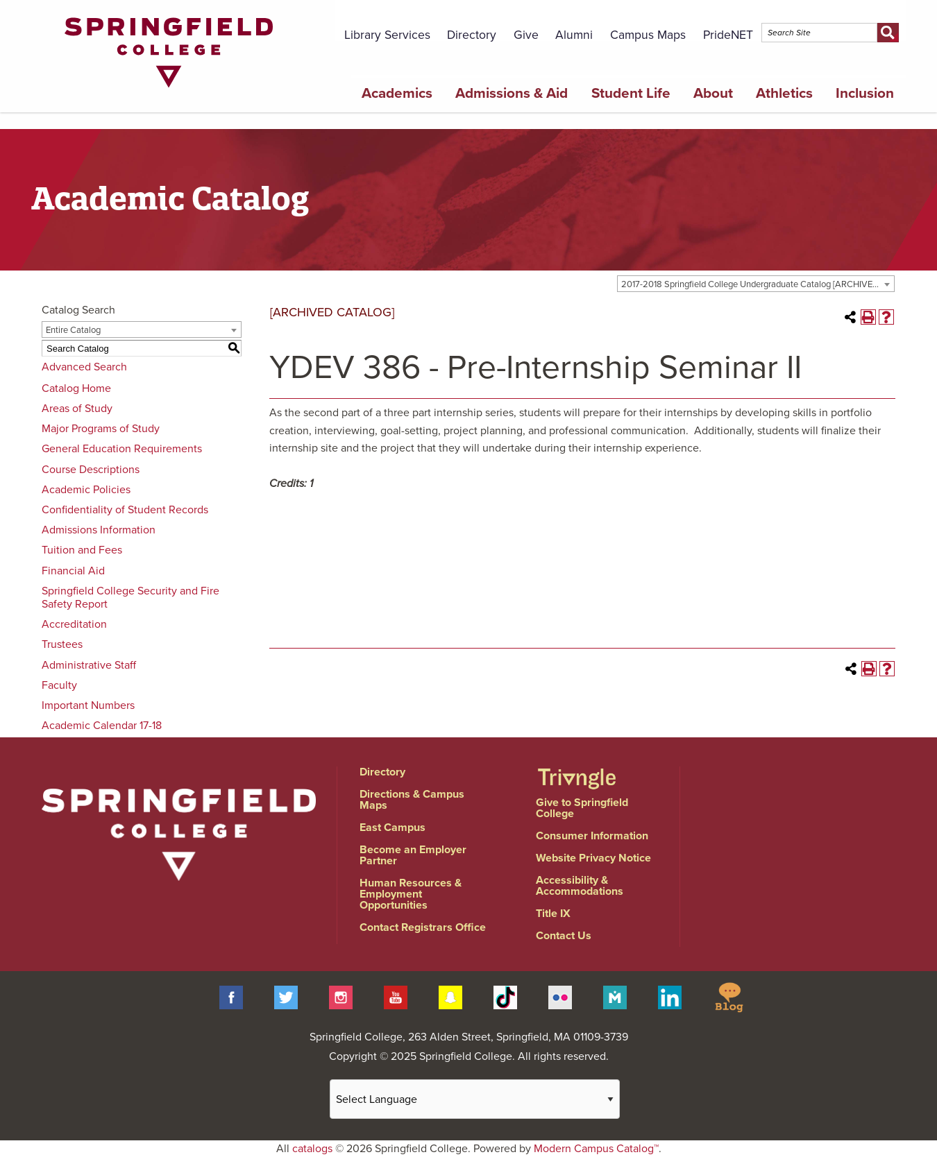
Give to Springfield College (582, 808)
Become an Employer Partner (413, 855)
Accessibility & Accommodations (579, 885)
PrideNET (728, 35)
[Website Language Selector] (475, 1099)
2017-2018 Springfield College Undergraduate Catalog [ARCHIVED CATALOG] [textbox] (757, 284)
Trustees (62, 644)
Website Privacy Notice (593, 858)
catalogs (312, 1149)
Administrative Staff (89, 665)
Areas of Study (77, 408)
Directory (471, 35)
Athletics (784, 93)
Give (526, 35)
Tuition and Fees (82, 550)
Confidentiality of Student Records (125, 510)
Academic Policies (86, 490)
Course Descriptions (91, 470)
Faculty (59, 685)
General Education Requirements (122, 449)
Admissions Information (98, 530)
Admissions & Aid (511, 93)
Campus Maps (648, 35)
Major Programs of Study (101, 429)
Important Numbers (88, 705)
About (713, 93)
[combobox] (756, 283)
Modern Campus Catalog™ (596, 1149)
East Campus (392, 827)
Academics (397, 93)
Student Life (630, 93)
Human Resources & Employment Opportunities (411, 894)
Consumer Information (592, 836)
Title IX (553, 913)
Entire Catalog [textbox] (73, 330)
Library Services (387, 35)
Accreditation (74, 624)
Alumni (574, 35)
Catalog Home (76, 388)
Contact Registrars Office (423, 927)
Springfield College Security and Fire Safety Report (130, 597)
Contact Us (563, 936)
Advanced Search (84, 367)
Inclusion (865, 93)
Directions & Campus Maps (412, 799)
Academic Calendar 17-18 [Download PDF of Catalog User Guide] (102, 725)
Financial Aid (73, 571)
